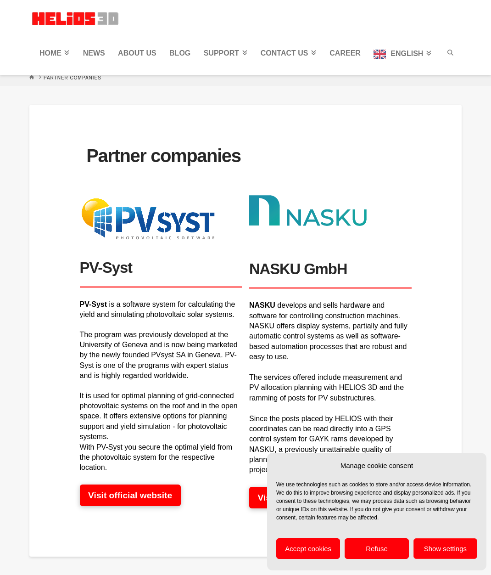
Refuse (377, 548)
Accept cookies (308, 548)
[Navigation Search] (450, 55)
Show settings (445, 548)
